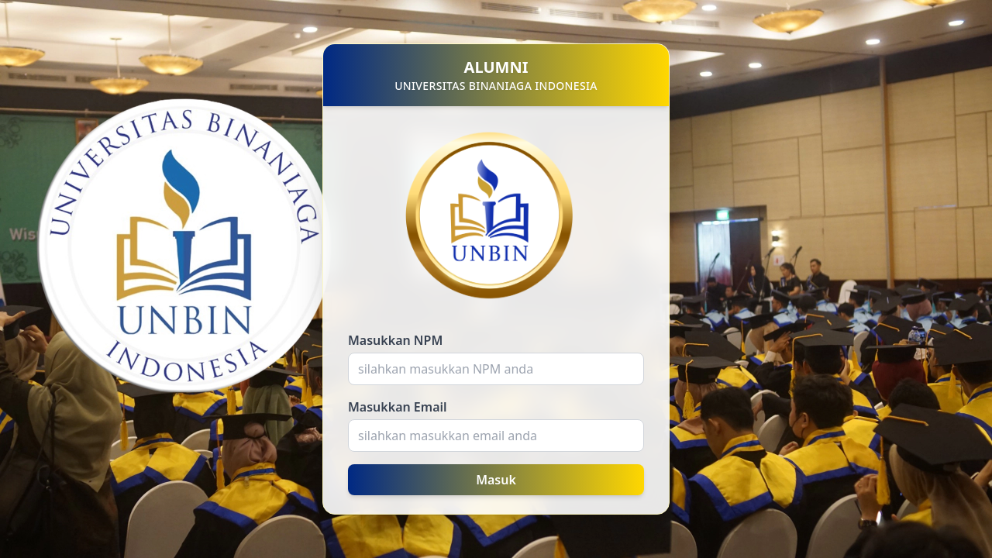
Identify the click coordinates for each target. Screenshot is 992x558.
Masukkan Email (397, 406)
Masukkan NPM (395, 340)
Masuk (496, 479)
